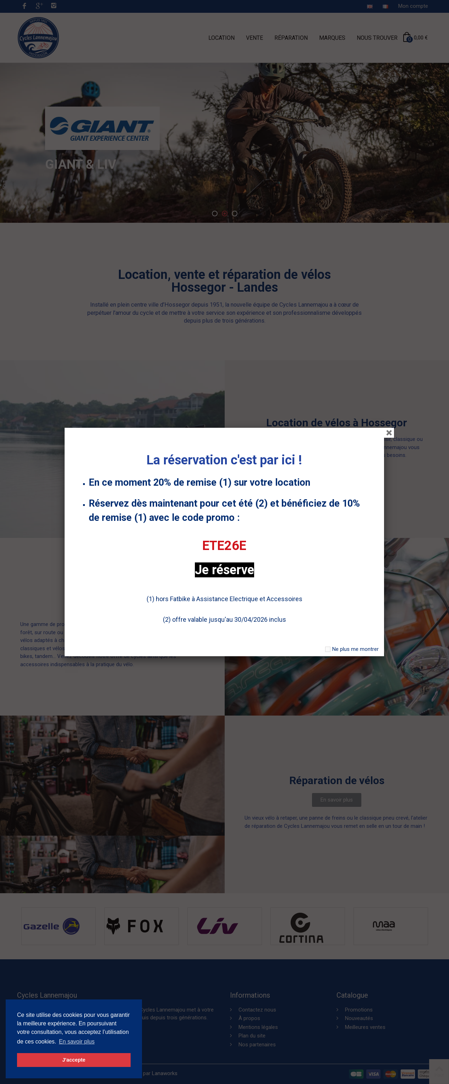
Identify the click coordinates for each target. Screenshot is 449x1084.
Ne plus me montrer (355, 649)
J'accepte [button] (73, 1060)
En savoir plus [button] (77, 1042)
